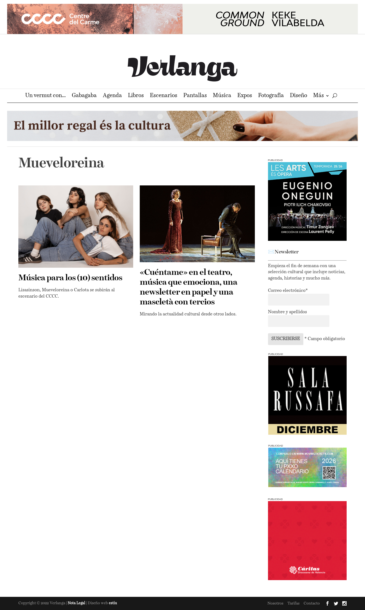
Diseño (298, 96)
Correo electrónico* (288, 291)
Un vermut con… (45, 96)
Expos (244, 96)
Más (318, 96)
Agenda (112, 96)
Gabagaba (84, 96)
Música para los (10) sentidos (70, 278)
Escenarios (163, 96)
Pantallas (195, 96)
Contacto (312, 603)
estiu (113, 603)
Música (222, 96)
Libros (136, 96)
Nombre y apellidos (287, 312)
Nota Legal (77, 603)
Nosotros (275, 603)
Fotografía (271, 96)
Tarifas (293, 603)
